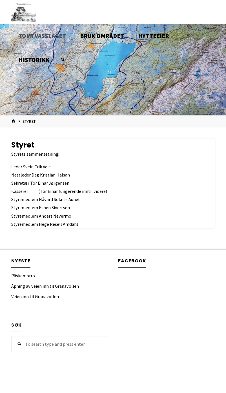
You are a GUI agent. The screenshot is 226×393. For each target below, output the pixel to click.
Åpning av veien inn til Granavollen (45, 286)
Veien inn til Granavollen (35, 296)
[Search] (62, 60)
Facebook (132, 261)
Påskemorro (23, 275)
